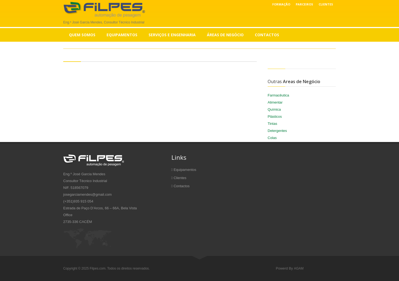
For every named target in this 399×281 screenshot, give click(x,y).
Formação (281, 4)
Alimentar (275, 102)
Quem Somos (82, 34)
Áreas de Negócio (225, 34)
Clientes (326, 4)
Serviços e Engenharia (172, 34)
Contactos (267, 34)
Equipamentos (122, 34)
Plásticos (275, 116)
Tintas (272, 124)
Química (274, 109)
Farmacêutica (278, 95)
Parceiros (304, 4)
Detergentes (277, 131)
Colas (272, 138)
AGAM (298, 268)
